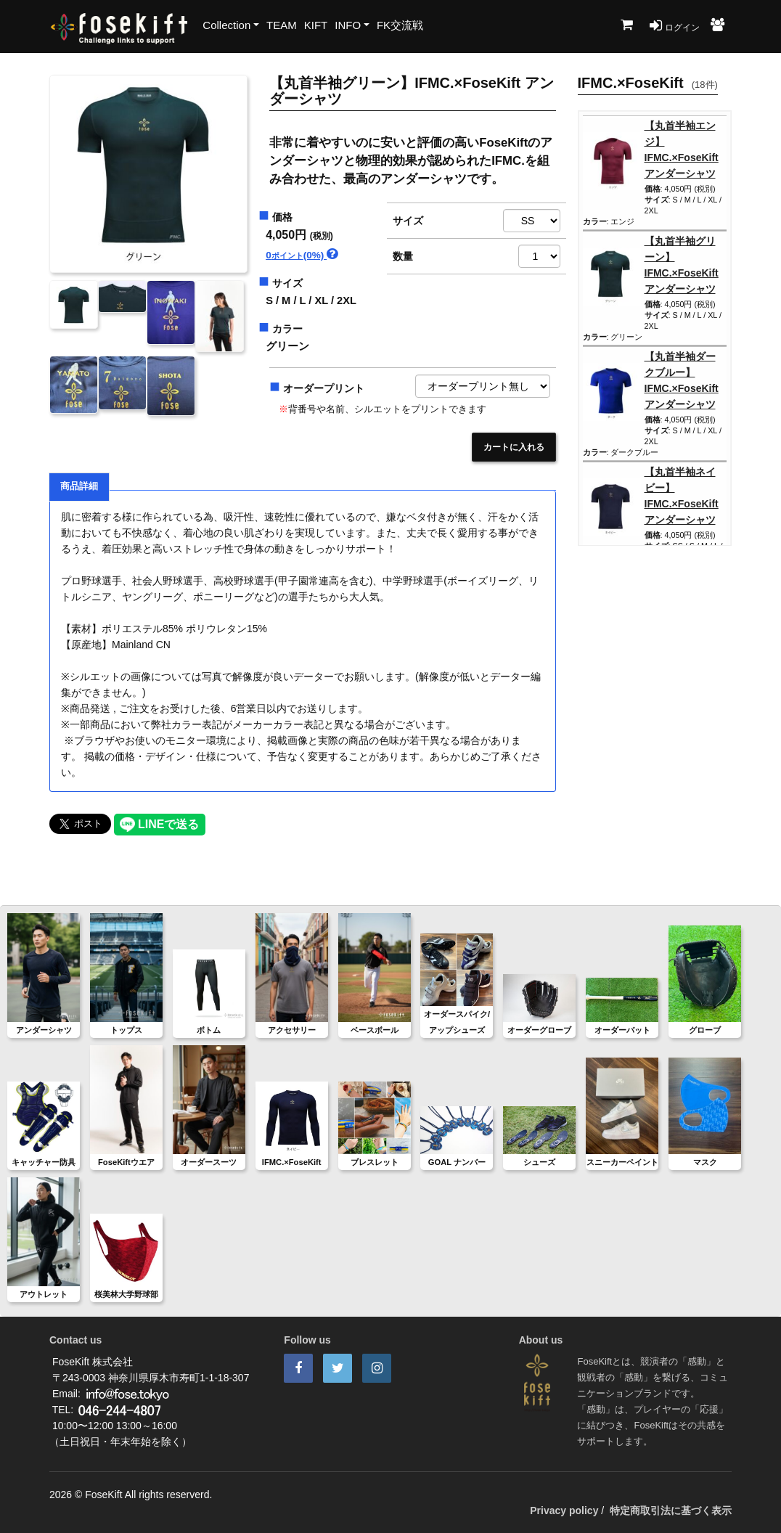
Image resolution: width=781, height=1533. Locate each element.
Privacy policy (564, 1510)
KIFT (316, 25)
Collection (226, 25)
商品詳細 (79, 486)
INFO (348, 25)
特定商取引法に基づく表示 (671, 1510)
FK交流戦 (400, 25)
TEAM (281, 25)
